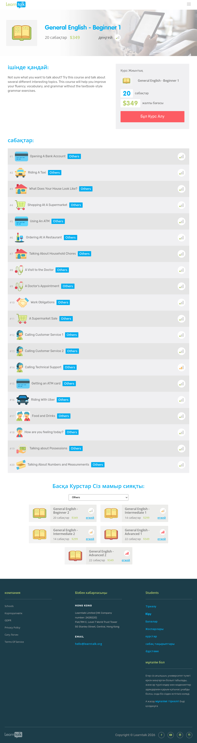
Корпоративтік (13, 613)
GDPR (8, 620)
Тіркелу (151, 606)
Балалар (152, 621)
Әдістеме (152, 651)
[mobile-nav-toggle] (189, 4)
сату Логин (11, 634)
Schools (9, 606)
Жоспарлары (155, 629)
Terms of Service (14, 642)
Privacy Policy (12, 627)
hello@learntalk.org (88, 644)
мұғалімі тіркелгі (167, 701)
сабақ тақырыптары (160, 644)
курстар (151, 636)
